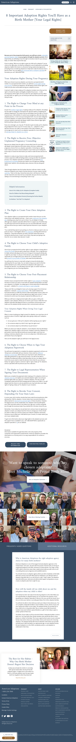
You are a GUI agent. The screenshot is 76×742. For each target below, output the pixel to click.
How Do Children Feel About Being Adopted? (21, 193)
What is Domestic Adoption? (44, 695)
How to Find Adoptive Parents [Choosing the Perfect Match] (26, 196)
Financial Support (25, 701)
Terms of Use (5, 701)
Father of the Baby (25, 699)
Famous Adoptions (59, 714)
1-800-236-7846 (7, 691)
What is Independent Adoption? (62, 710)
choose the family (9, 251)
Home (24, 9)
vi (17, 422)
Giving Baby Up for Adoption (43, 9)
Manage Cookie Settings (9, 710)
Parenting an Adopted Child (62, 701)
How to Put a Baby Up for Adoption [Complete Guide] (24, 190)
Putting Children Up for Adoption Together (62, 115)
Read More (55, 635)
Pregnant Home (24, 691)
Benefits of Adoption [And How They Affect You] (61, 82)
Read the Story (20, 678)
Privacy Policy (5, 704)
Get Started (65, 2)
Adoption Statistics (60, 712)
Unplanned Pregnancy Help (27, 697)
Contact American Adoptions (10, 698)
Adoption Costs (42, 693)
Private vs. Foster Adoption (61, 708)
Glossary (57, 716)
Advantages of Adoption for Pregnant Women (61, 103)
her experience (29, 232)
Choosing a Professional (44, 697)
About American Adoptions (61, 703)
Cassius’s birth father (23, 291)
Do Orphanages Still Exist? (61, 720)
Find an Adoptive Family (26, 695)
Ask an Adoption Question (38, 479)
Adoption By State (59, 699)
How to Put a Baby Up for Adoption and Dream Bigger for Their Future (63, 149)
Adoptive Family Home (43, 691)
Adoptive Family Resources (44, 706)
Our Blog (57, 722)
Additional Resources (57, 546)
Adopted (57, 697)
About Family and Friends (27, 703)
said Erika (7, 173)
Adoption (57, 695)
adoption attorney (10, 378)
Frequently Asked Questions (19, 546)
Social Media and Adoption (61, 718)
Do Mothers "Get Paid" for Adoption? (19, 199)
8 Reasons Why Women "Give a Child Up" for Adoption (63, 109)
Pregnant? (31, 9)
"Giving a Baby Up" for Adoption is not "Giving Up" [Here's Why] (60, 61)
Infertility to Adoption (43, 701)
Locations (4, 695)
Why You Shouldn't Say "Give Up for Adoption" (63, 128)
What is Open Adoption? (43, 703)
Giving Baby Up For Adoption (27, 693)
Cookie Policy (5, 707)
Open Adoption (24, 706)
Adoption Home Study (43, 699)
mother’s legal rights (17, 110)
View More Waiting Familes (38, 517)
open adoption (37, 281)
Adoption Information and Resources (61, 692)
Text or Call (8, 734)
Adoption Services (59, 706)
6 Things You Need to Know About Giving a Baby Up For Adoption (63, 143)
